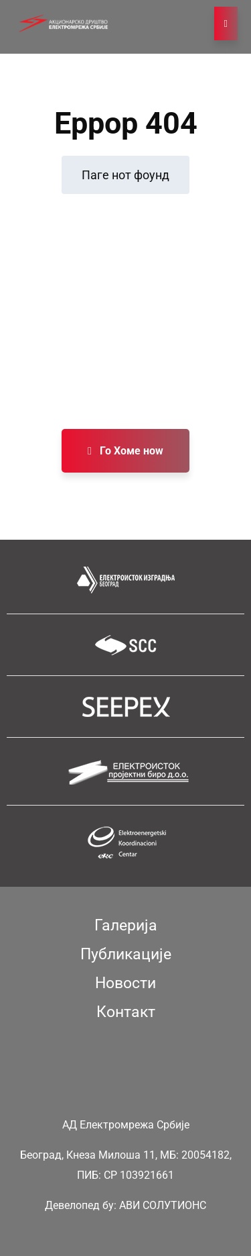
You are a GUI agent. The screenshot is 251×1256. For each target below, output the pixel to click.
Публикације (125, 954)
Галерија (125, 925)
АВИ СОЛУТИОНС (162, 1205)
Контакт (125, 1012)
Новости (125, 983)
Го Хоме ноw (125, 450)
